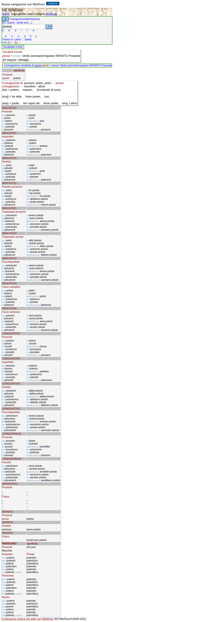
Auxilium (51, 14)
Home (5, 14)
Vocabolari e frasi (13, 47)
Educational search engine (28, 14)
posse (37, 65)
